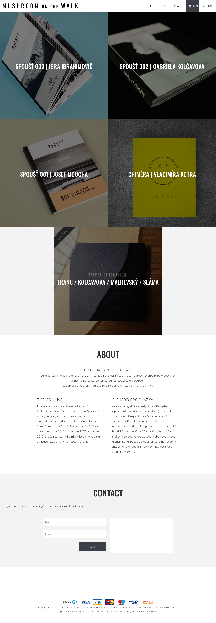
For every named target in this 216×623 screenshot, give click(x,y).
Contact (178, 6)
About (167, 6)
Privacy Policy (144, 607)
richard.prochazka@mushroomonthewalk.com (134, 611)
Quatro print (103, 385)
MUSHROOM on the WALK (69, 607)
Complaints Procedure (123, 607)
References (153, 6)
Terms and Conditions (97, 607)
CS (204, 6)
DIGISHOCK (172, 607)
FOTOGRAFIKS (144, 385)
